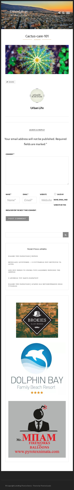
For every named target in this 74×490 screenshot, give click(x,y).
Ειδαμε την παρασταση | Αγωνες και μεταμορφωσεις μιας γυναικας (35, 285)
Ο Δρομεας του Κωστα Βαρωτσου (23, 278)
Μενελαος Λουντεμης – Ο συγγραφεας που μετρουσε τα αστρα (34, 263)
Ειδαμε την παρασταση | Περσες (23, 256)
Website (43, 194)
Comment (10, 154)
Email (25, 194)
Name (8, 194)
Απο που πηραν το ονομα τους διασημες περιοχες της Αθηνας (34, 271)
